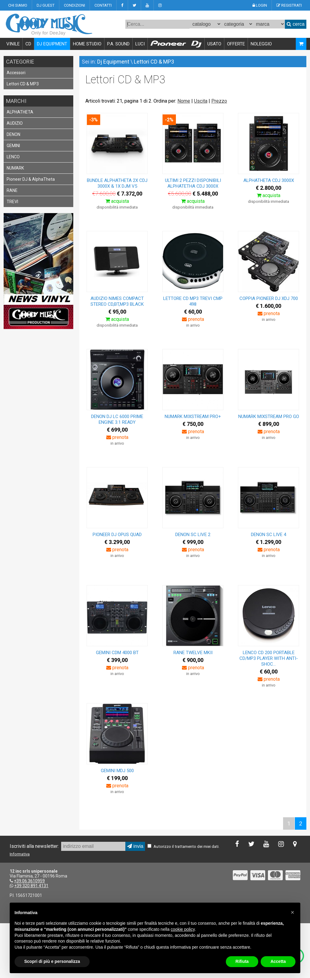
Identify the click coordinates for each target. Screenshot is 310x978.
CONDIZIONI (74, 5)
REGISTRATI (289, 5)
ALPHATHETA (20, 112)
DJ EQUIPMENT (52, 44)
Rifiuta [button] (242, 961)
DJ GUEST (45, 5)
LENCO (13, 156)
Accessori (16, 72)
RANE (12, 190)
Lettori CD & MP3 (23, 83)
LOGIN (259, 5)
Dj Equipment (113, 61)
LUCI (140, 44)
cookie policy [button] (183, 929)
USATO (214, 44)
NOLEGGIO (261, 44)
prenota (193, 319)
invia (135, 846)
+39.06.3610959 (29, 880)
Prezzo (219, 101)
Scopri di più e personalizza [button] (52, 961)
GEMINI (13, 145)
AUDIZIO (15, 123)
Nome (183, 101)
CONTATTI (103, 5)
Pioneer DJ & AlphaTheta (31, 179)
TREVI (12, 201)
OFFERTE (236, 44)
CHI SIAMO (17, 5)
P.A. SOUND (118, 44)
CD (28, 44)
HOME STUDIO (87, 44)
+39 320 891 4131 (31, 885)
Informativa (20, 854)
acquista (117, 201)
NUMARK (15, 168)
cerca (296, 24)
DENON (13, 134)
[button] (292, 912)
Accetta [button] (278, 961)
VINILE (13, 44)
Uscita (200, 101)
